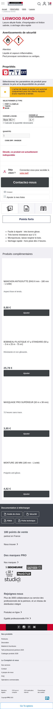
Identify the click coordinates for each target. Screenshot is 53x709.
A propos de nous (7, 672)
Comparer (8, 192)
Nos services (5, 665)
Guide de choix (12, 514)
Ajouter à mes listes (14, 196)
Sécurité (31, 514)
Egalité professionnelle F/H (17, 618)
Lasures (32, 9)
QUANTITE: (7, 131)
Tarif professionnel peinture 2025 (12, 650)
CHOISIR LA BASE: (10, 116)
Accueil (4, 9)
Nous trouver (11, 544)
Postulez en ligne (13, 612)
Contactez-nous (25, 182)
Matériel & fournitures (8, 646)
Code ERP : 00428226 (13, 140)
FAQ (2, 676)
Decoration (5, 643)
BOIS (24, 9)
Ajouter (26, 313)
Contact (4, 669)
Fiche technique (26, 521)
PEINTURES (14, 9)
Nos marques (11, 562)
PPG (8, 697)
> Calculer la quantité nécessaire (18, 123)
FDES (8, 521)
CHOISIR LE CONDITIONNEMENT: (36, 116)
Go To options (26, 706)
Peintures (4, 639)
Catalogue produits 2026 (9, 653)
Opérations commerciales (10, 680)
